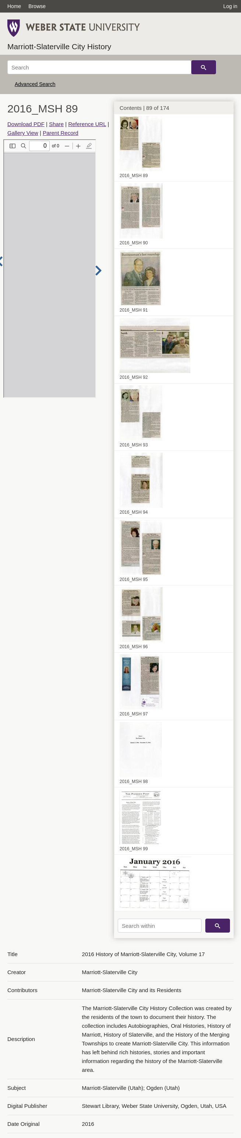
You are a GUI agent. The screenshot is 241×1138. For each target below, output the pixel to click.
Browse (37, 6)
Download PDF (26, 124)
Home (14, 6)
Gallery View (22, 133)
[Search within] (160, 926)
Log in (230, 6)
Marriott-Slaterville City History (59, 46)
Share (56, 124)
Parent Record (60, 133)
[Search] (99, 67)
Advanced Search (35, 84)
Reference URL (87, 124)
